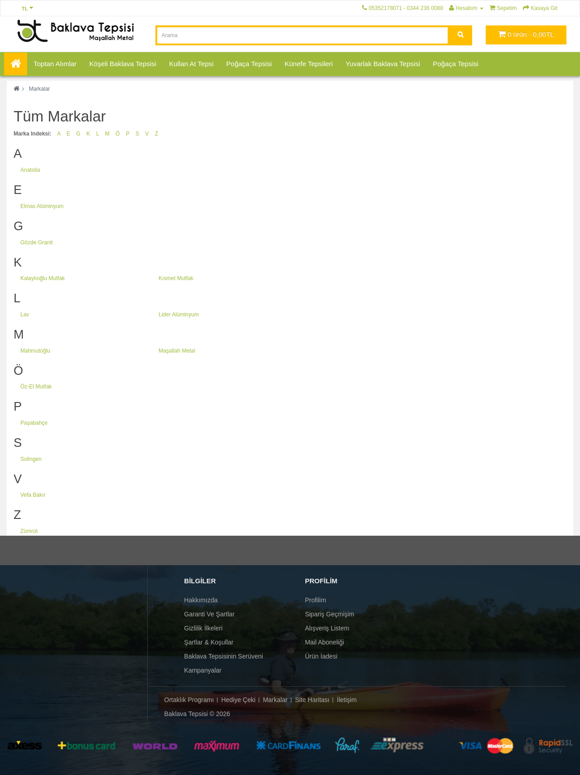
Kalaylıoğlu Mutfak (42, 278)
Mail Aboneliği (324, 642)
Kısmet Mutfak (176, 278)
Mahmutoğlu (35, 351)
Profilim (315, 600)
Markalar (39, 89)
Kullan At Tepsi (191, 64)
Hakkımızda (201, 600)
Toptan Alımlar (55, 64)
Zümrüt (29, 531)
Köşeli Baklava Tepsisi (122, 64)
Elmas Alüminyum (41, 206)
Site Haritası (312, 699)
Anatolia (30, 170)
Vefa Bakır (32, 495)
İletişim (347, 699)
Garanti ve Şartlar (209, 614)
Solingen (31, 459)
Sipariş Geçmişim (329, 614)
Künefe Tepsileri (309, 64)
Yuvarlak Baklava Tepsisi (382, 64)
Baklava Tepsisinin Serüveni (223, 656)
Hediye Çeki (238, 699)
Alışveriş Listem (327, 628)
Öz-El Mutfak (36, 386)
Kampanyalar (203, 670)
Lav (24, 314)
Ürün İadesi (321, 656)
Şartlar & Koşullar (208, 642)
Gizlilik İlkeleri (203, 628)
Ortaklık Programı (189, 699)
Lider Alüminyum (179, 314)
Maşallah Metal (177, 351)
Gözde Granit (36, 242)
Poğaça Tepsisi (249, 64)
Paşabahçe (34, 423)
